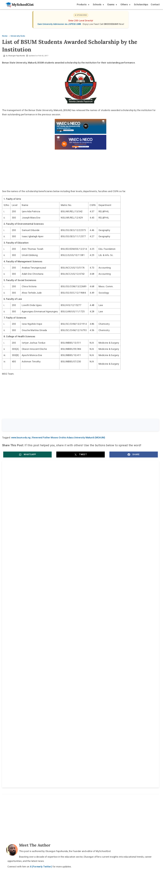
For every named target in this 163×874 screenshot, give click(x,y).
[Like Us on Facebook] (85, 692)
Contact (155, 4)
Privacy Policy (102, 698)
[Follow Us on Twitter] (79, 692)
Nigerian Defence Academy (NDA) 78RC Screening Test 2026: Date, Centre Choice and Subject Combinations (41, 553)
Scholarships (141, 4)
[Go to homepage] (18, 5)
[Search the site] (73, 425)
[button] (27, 455)
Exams (112, 5)
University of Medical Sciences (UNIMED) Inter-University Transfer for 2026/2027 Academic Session (40, 580)
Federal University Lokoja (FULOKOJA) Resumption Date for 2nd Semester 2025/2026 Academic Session (116, 580)
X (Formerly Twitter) (41, 640)
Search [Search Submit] (149, 425)
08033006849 (111, 24)
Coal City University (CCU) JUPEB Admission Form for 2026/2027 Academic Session (116, 553)
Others (125, 5)
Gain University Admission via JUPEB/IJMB (59, 24)
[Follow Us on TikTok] (73, 692)
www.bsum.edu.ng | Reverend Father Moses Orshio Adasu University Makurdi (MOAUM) (58, 438)
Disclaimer (83, 698)
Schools (98, 5)
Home (55, 698)
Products (83, 5)
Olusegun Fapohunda (16, 56)
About (68, 698)
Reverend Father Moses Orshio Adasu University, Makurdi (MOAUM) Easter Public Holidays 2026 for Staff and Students (117, 523)
